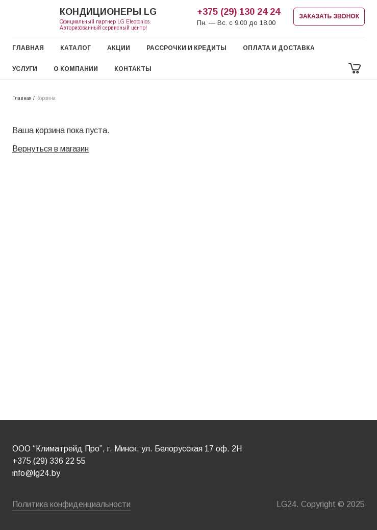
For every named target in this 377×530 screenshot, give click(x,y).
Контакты (133, 68)
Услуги (24, 68)
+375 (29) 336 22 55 (49, 461)
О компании (76, 68)
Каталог (75, 48)
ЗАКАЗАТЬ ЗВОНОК (329, 16)
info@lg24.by (36, 473)
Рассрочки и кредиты (186, 48)
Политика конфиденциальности (71, 504)
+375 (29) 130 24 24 (238, 12)
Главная (28, 48)
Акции (118, 48)
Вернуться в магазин (50, 148)
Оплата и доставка (279, 48)
